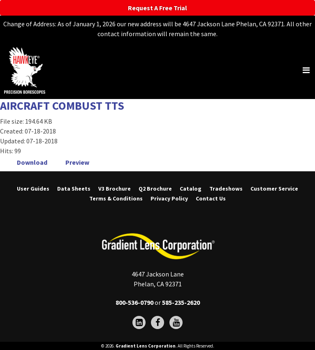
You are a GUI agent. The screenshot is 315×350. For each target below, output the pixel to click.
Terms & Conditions (116, 199)
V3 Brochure (114, 189)
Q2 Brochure (155, 189)
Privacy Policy (169, 199)
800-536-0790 (134, 302)
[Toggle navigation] (306, 70)
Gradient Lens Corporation (146, 346)
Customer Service (274, 189)
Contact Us (211, 199)
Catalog (191, 189)
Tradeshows (226, 189)
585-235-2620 (181, 302)
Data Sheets (73, 189)
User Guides (33, 189)
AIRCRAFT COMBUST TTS (62, 105)
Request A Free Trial (157, 8)
